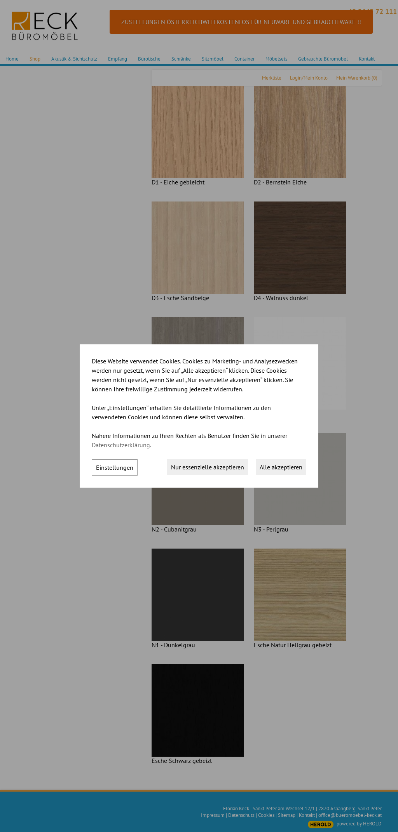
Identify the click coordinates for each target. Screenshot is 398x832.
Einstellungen (114, 467)
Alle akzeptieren (281, 467)
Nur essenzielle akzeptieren (207, 467)
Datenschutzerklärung (121, 445)
